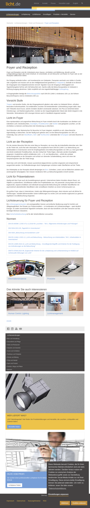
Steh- (35, 135)
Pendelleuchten (43, 124)
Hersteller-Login (64, 3)
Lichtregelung (63, 89)
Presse (53, 3)
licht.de (36, 3)
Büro (46, 170)
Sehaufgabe (64, 135)
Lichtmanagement (55, 313)
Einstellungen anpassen (58, 494)
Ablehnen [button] (64, 503)
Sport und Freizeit (12, 363)
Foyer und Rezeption (52, 23)
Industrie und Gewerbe (13, 348)
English (75, 3)
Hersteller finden (14, 427)
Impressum (10, 501)
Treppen (9, 104)
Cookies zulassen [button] (79, 503)
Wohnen (9, 369)
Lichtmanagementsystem (17, 204)
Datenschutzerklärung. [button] (57, 488)
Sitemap (45, 495)
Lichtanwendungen (20, 23)
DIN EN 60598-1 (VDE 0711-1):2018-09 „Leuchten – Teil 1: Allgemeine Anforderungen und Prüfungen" (43, 224)
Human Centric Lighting (18, 313)
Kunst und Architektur (13, 351)
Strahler (55, 124)
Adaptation (60, 82)
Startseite (10, 23)
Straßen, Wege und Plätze (15, 366)
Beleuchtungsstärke (33, 94)
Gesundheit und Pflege (14, 341)
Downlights (34, 124)
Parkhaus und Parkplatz (14, 354)
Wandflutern (28, 135)
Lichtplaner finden (15, 485)
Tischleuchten (45, 135)
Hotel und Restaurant (36, 23)
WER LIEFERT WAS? (16, 415)
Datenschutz (21, 501)
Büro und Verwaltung (13, 338)
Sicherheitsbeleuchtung (18, 214)
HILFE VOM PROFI (15, 474)
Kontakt (44, 3)
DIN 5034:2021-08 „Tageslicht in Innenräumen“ (24, 228)
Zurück (9, 321)
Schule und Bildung (12, 357)
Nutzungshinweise (34, 501)
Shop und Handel (12, 360)
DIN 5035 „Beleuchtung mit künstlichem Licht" (24, 233)
